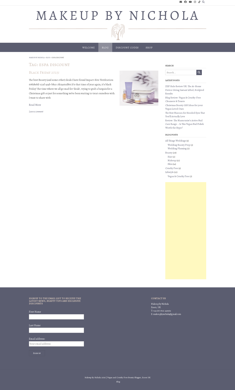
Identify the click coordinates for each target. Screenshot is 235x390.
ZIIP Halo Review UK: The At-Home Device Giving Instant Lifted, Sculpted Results (184, 90)
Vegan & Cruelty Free (178, 176)
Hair (170, 156)
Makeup (172, 160)
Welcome (88, 47)
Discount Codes (127, 47)
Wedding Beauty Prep (179, 145)
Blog (105, 47)
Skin (170, 164)
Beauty (168, 152)
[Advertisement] (185, 230)
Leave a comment (36, 111)
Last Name (35, 325)
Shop (149, 47)
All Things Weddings (175, 140)
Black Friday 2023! (44, 72)
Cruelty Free (171, 168)
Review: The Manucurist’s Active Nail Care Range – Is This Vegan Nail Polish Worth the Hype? (184, 124)
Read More (35, 105)
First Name (35, 312)
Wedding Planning (177, 148)
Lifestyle (169, 172)
